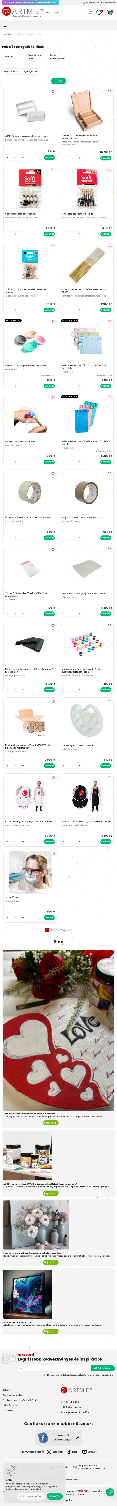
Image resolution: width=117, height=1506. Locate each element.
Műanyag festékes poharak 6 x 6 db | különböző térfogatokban (81, 670)
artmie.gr (70, 1494)
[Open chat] (110, 1492)
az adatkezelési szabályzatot (72, 1375)
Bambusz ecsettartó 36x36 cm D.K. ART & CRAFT (84, 291)
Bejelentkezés (92, 2)
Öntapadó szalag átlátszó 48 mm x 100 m (28, 517)
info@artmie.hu (72, 1407)
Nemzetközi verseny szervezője (91, 1469)
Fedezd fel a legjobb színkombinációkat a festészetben (32, 1253)
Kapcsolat (8, 1410)
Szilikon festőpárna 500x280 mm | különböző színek (85, 443)
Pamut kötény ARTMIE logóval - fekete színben (86, 821)
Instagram (55, 1452)
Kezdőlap (8, 34)
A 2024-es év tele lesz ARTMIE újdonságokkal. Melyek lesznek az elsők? (40, 1184)
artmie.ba (97, 1491)
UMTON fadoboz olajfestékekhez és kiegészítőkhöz (80, 136)
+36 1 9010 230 (71, 1402)
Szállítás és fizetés (13, 1395)
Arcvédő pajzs (13, 897)
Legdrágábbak (30, 71)
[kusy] (15, 157)
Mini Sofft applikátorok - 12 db (77, 213)
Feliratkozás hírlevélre (66, 1358)
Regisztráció (109, 2)
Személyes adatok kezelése (75, 1412)
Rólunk (6, 1390)
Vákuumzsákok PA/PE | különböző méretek (84, 593)
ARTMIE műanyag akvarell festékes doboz (27, 136)
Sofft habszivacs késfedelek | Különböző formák (26, 291)
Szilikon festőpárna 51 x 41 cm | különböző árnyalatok (84, 367)
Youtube (89, 1452)
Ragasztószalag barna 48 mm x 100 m (82, 517)
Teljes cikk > (51, 1122)
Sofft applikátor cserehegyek (20, 213)
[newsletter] (103, 1368)
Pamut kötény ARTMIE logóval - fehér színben (29, 821)
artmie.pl (71, 1491)
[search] (90, 13)
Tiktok (73, 1452)
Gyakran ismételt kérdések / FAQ (20, 1400)
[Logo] (22, 12)
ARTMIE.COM (84, 1491)
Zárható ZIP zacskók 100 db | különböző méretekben (26, 594)
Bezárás (55, 1496)
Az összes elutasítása (31, 1496)
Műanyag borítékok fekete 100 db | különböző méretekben (29, 670)
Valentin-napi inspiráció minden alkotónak (29, 1113)
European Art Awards (87, 1465)
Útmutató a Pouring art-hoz (18, 1322)
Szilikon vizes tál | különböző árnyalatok (26, 365)
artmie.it (81, 1494)
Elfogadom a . (81, 1375)
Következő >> (65, 930)
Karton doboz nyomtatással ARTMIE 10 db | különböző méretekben (28, 746)
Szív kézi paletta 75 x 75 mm (20, 441)
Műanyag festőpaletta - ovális (78, 745)
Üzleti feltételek (11, 1405)
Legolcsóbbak (11, 71)
